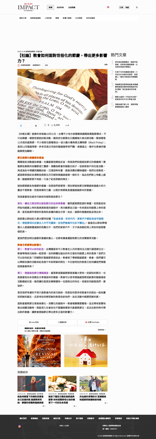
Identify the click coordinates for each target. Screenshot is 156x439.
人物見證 (48, 18)
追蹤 (46, 65)
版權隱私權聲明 (104, 418)
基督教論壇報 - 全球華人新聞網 (28, 7)
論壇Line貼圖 (64, 425)
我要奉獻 (102, 330)
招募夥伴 (90, 418)
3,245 (55, 124)
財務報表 (118, 418)
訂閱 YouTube (92, 322)
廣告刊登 (56, 418)
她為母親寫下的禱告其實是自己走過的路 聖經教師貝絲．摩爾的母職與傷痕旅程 (30, 399)
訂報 (121, 7)
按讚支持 (62, 322)
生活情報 (78, 18)
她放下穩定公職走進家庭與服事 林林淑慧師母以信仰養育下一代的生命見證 (61, 399)
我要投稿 (45, 418)
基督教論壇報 (35, 18)
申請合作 (68, 418)
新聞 (50, 7)
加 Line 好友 (32, 322)
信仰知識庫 (90, 18)
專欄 (57, 18)
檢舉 (105, 64)
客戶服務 (79, 418)
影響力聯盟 (67, 18)
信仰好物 (60, 7)
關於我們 (23, 418)
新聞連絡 (34, 418)
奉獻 (127, 7)
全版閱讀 (71, 7)
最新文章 (22, 18)
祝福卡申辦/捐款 (132, 418)
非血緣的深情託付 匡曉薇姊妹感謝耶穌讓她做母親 (93, 398)
